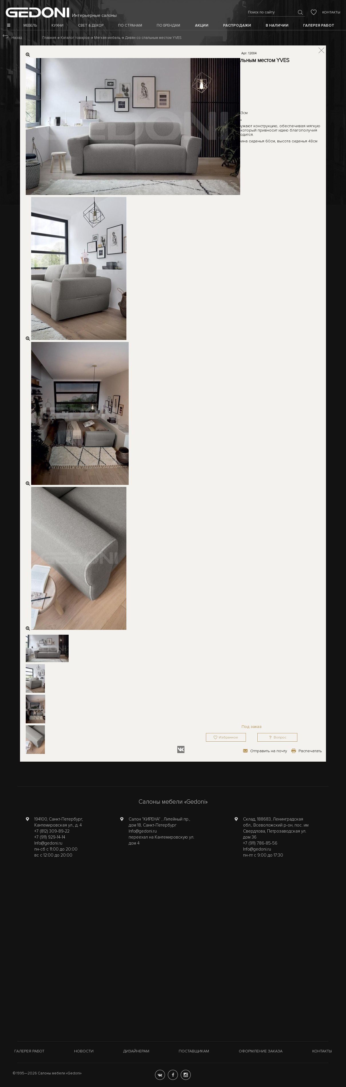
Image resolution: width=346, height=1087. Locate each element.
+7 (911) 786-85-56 (260, 843)
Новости (84, 1051)
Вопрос (280, 737)
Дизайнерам (136, 1051)
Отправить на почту (268, 751)
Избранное (228, 737)
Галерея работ (29, 1051)
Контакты (331, 12)
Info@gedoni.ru (48, 843)
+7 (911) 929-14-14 (49, 837)
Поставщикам (194, 1051)
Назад (16, 37)
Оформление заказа (261, 1051)
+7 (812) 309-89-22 (51, 831)
